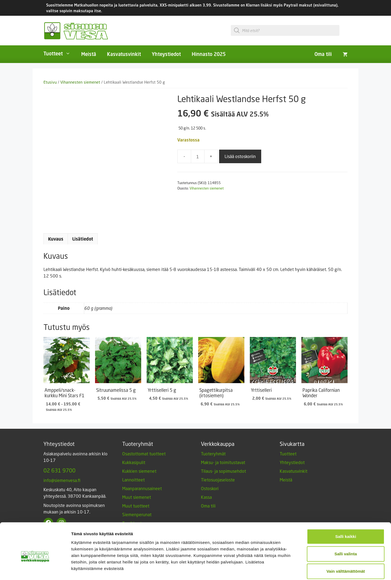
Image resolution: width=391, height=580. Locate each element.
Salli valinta (346, 527)
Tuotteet (59, 53)
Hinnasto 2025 (209, 54)
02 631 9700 (59, 470)
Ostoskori (210, 488)
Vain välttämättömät (345, 544)
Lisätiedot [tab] (82, 239)
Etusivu (50, 82)
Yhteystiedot (166, 54)
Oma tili (323, 54)
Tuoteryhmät (213, 453)
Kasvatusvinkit (124, 54)
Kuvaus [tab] (55, 239)
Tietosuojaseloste (218, 479)
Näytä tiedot (290, 569)
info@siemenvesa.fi (61, 480)
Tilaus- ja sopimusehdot (223, 471)
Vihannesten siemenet (80, 82)
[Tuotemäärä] (197, 156)
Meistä (88, 54)
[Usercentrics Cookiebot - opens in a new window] (35, 569)
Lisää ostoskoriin (240, 156)
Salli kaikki (345, 509)
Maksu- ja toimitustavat (223, 462)
